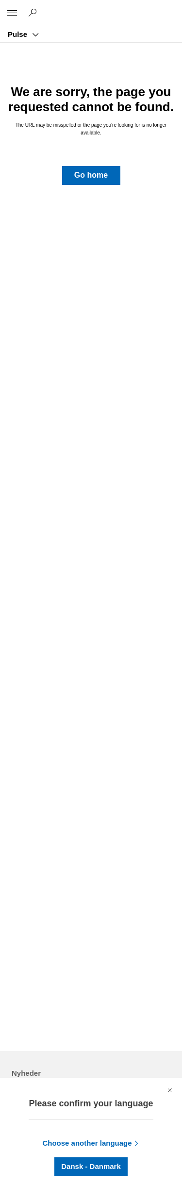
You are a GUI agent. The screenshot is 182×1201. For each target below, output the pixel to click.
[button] (91, 175)
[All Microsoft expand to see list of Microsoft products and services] (12, 13)
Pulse (18, 34)
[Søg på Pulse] (34, 12)
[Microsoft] (91, 7)
